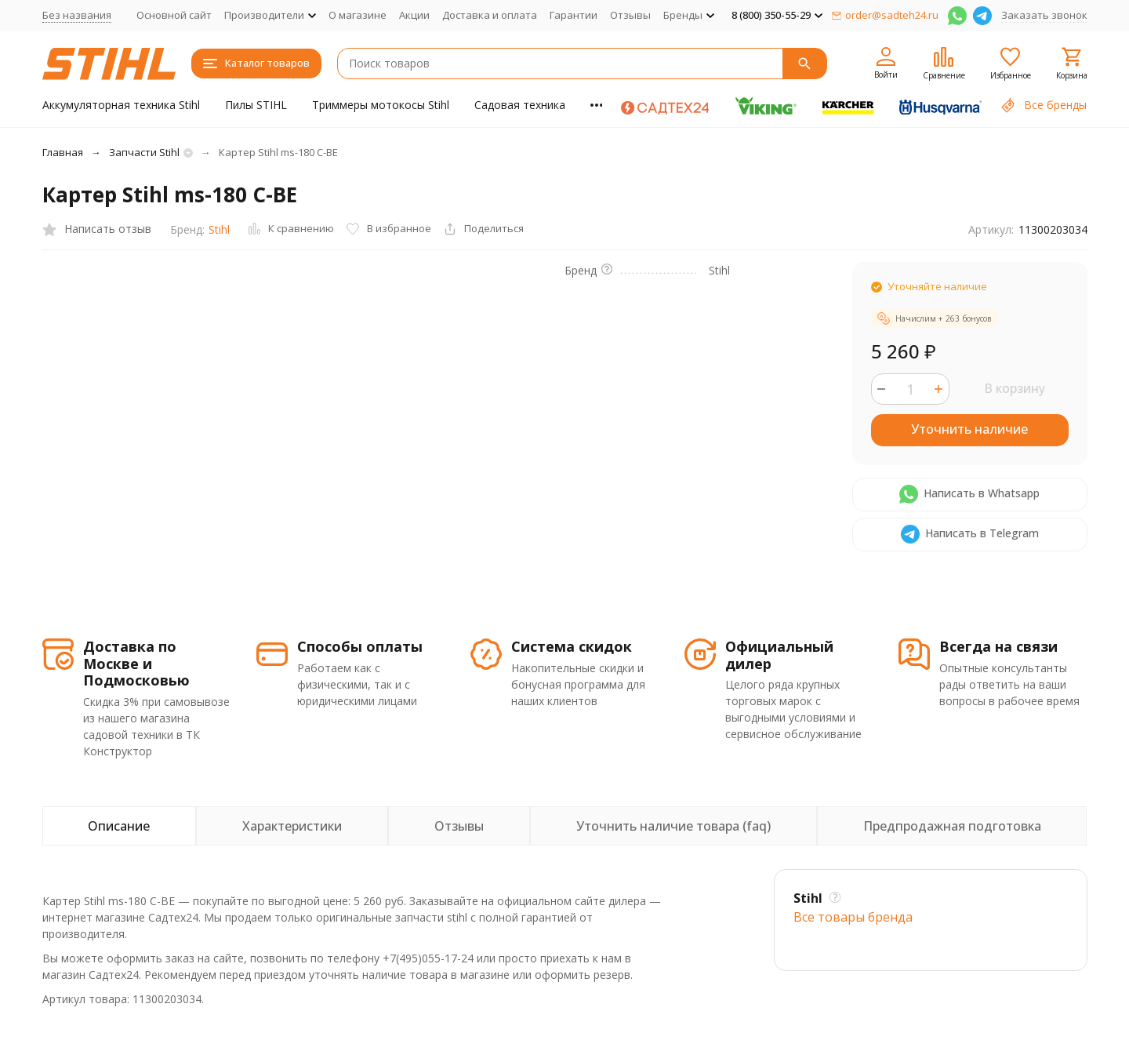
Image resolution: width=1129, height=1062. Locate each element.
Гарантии (573, 15)
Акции (414, 15)
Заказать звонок (1044, 15)
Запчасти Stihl (144, 152)
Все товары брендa (853, 917)
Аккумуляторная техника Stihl (121, 104)
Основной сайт (174, 15)
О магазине (358, 15)
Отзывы (630, 15)
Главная (62, 152)
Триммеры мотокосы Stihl (380, 104)
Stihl (219, 229)
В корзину (1014, 388)
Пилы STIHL (256, 104)
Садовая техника (519, 104)
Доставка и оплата (489, 15)
